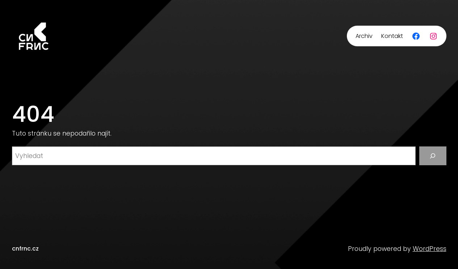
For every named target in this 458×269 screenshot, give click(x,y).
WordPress (429, 248)
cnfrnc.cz (25, 248)
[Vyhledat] (432, 155)
